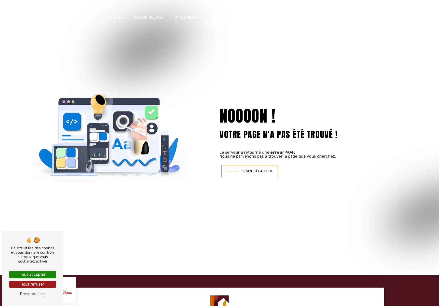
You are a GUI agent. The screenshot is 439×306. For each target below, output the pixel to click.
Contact (332, 17)
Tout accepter (33, 274)
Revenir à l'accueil (258, 171)
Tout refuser (32, 284)
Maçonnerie (187, 17)
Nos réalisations (296, 17)
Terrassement (254, 17)
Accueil (116, 17)
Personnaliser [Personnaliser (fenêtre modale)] (32, 294)
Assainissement (150, 17)
